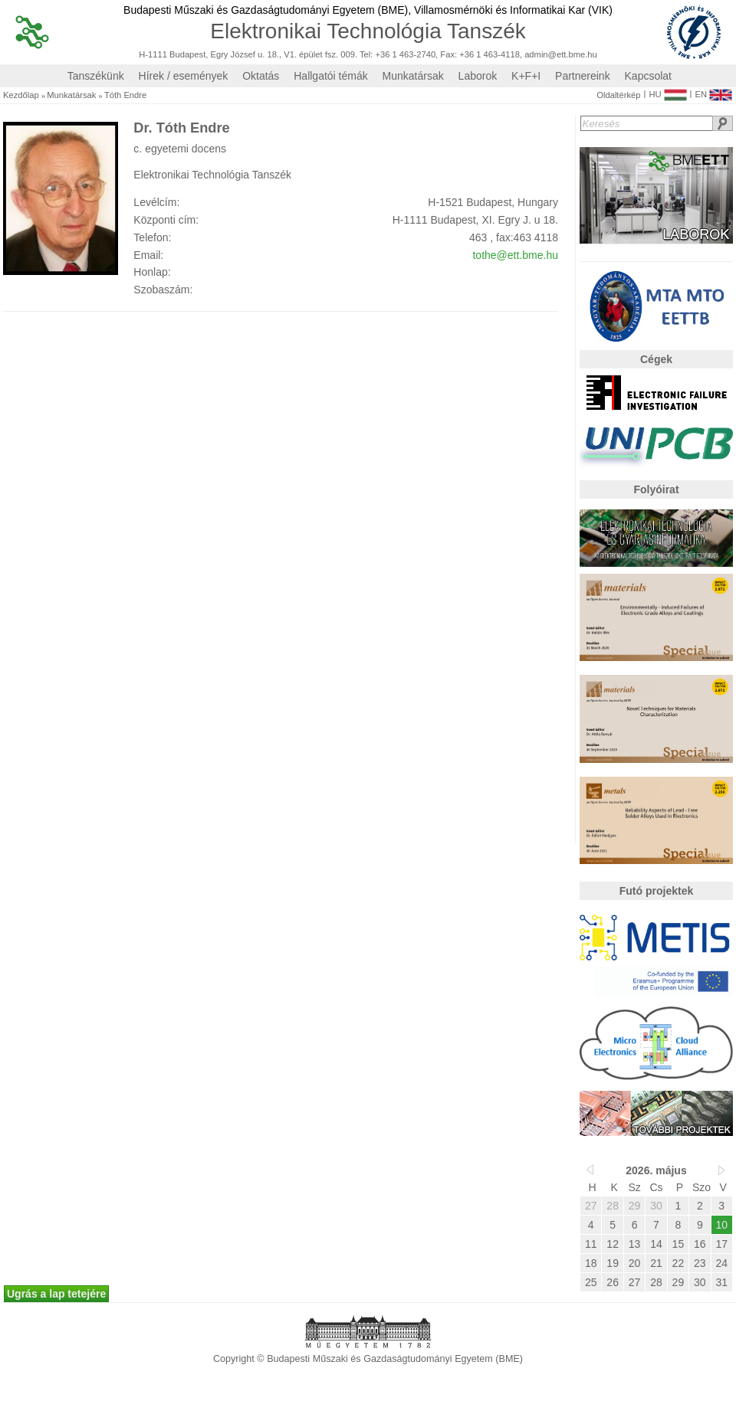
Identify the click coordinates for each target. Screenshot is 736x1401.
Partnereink (582, 76)
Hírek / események (183, 76)
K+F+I (525, 76)
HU (667, 91)
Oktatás (260, 76)
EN (713, 91)
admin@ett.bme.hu (560, 55)
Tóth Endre (125, 95)
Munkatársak (413, 76)
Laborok (478, 76)
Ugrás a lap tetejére (56, 1294)
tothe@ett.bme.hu (515, 255)
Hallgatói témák (331, 76)
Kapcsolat (648, 76)
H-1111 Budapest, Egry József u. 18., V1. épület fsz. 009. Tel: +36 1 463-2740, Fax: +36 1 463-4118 (329, 55)
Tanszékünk (95, 76)
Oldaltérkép (618, 95)
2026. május (656, 1170)
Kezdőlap (21, 95)
